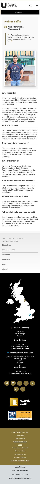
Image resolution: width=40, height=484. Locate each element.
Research (6, 259)
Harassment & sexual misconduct (19, 460)
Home (4, 239)
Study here (19, 12)
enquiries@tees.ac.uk (21, 346)
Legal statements (20, 438)
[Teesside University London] (30, 314)
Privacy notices (20, 435)
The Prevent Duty (20, 451)
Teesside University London (20, 353)
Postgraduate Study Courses (20, 470)
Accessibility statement (20, 457)
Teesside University (9, 5)
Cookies (20, 444)
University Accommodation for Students (20, 478)
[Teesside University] (25, 300)
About (4, 264)
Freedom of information (20, 441)
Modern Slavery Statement (20, 448)
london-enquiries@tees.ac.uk (21, 373)
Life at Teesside (8, 250)
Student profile (21, 239)
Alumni (5, 269)
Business (6, 255)
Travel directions (20, 340)
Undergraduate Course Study (20, 474)
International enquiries (21, 348)
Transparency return (20, 454)
